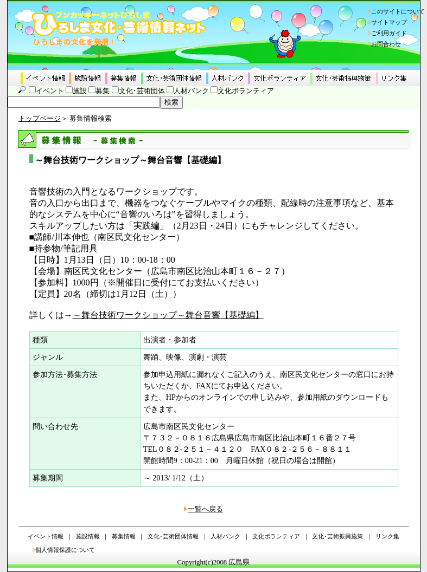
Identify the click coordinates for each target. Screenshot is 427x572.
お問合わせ (386, 44)
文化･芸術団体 (142, 91)
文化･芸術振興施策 (337, 536)
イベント (50, 91)
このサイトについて (398, 11)
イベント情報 (45, 536)
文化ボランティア (246, 91)
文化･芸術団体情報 (173, 536)
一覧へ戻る (205, 509)
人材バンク (191, 91)
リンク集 (387, 536)
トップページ (39, 118)
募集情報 (124, 536)
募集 (102, 91)
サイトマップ (389, 22)
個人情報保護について (65, 550)
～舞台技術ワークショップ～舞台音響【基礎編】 (168, 315)
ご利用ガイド (389, 33)
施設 (80, 91)
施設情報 (88, 536)
